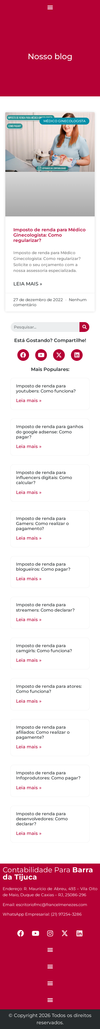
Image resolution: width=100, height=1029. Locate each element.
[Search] (84, 327)
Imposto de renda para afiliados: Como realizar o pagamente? (43, 732)
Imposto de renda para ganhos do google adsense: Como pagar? (49, 431)
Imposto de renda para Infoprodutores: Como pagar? (48, 775)
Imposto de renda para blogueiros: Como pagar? (43, 567)
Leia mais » (27, 284)
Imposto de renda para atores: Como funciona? (49, 689)
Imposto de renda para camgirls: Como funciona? (44, 648)
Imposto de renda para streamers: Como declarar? (45, 607)
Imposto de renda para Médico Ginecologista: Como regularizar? (49, 235)
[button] (50, 7)
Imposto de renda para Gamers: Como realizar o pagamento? (42, 523)
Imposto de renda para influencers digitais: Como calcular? (44, 477)
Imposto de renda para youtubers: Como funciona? (46, 388)
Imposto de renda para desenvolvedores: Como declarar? (42, 818)
